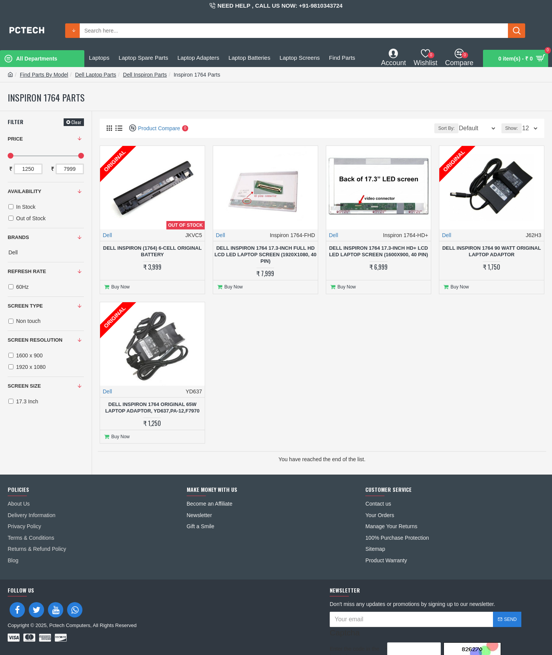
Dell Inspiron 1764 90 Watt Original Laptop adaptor (491, 251)
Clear (76, 122)
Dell (107, 235)
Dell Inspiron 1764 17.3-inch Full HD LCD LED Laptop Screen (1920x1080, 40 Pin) (265, 254)
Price (15, 139)
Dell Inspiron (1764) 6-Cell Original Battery (152, 251)
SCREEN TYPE (25, 306)
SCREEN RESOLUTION (35, 340)
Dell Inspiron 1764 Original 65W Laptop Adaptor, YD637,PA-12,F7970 (152, 406)
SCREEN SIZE (24, 386)
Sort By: (442, 128)
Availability (24, 191)
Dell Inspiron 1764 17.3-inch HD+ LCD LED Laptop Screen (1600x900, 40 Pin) (378, 251)
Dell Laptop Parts (95, 75)
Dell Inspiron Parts (145, 75)
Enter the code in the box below (354, 627)
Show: (514, 128)
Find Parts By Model (44, 75)
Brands (18, 237)
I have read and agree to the (386, 643)
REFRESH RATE (27, 271)
